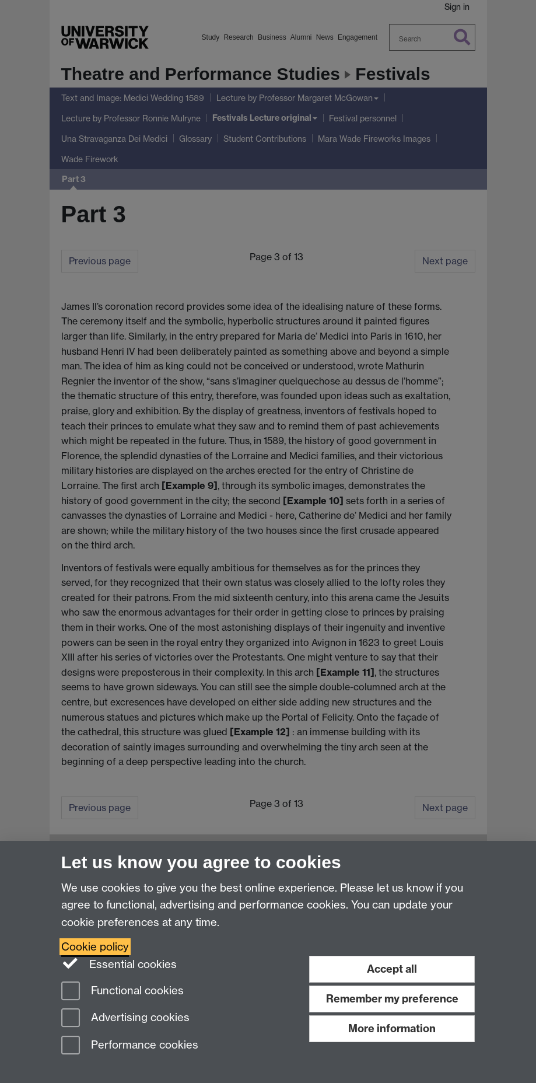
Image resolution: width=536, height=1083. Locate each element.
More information (392, 1028)
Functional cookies (122, 991)
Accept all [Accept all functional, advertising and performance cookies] (392, 969)
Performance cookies (129, 1046)
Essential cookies (119, 963)
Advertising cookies (125, 1018)
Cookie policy (95, 946)
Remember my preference (392, 998)
